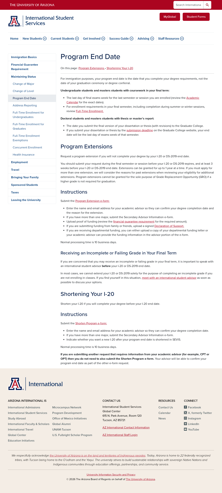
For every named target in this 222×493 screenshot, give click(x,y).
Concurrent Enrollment (27, 147)
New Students (32, 39)
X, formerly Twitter (200, 413)
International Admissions (24, 407)
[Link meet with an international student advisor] (169, 278)
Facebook (194, 407)
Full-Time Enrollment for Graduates (28, 126)
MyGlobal (170, 17)
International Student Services (27, 413)
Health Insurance (24, 155)
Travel (15, 170)
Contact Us (165, 407)
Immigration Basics (24, 57)
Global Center (17, 435)
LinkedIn (193, 424)
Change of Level (23, 91)
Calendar (164, 413)
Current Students (62, 39)
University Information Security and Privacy (111, 474)
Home (14, 39)
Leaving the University (26, 200)
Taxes (15, 192)
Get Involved (91, 39)
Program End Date (24, 98)
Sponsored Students (24, 185)
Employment (19, 162)
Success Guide (119, 39)
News (162, 418)
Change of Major (23, 84)
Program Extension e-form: (92, 201)
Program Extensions (91, 68)
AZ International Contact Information (126, 427)
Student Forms (196, 17)
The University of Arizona (140, 479)
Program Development (67, 413)
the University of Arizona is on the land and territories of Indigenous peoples (97, 455)
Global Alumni (61, 424)
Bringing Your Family (25, 177)
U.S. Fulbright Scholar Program (72, 435)
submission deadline (140, 130)
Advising (143, 39)
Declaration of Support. (169, 226)
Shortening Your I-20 (120, 68)
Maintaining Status (23, 77)
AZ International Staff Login (120, 435)
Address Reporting (25, 105)
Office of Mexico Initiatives (69, 418)
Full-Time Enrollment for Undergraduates (28, 115)
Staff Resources (168, 39)
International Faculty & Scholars (28, 424)
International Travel (20, 429)
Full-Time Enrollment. (90, 111)
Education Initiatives (21, 440)
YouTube (193, 429)
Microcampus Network (66, 407)
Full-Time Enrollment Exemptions (26, 138)
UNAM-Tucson (61, 429)
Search (207, 5)
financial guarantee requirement (133, 221)
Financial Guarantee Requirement (24, 67)
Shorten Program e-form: (91, 323)
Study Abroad (17, 418)
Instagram (194, 418)
